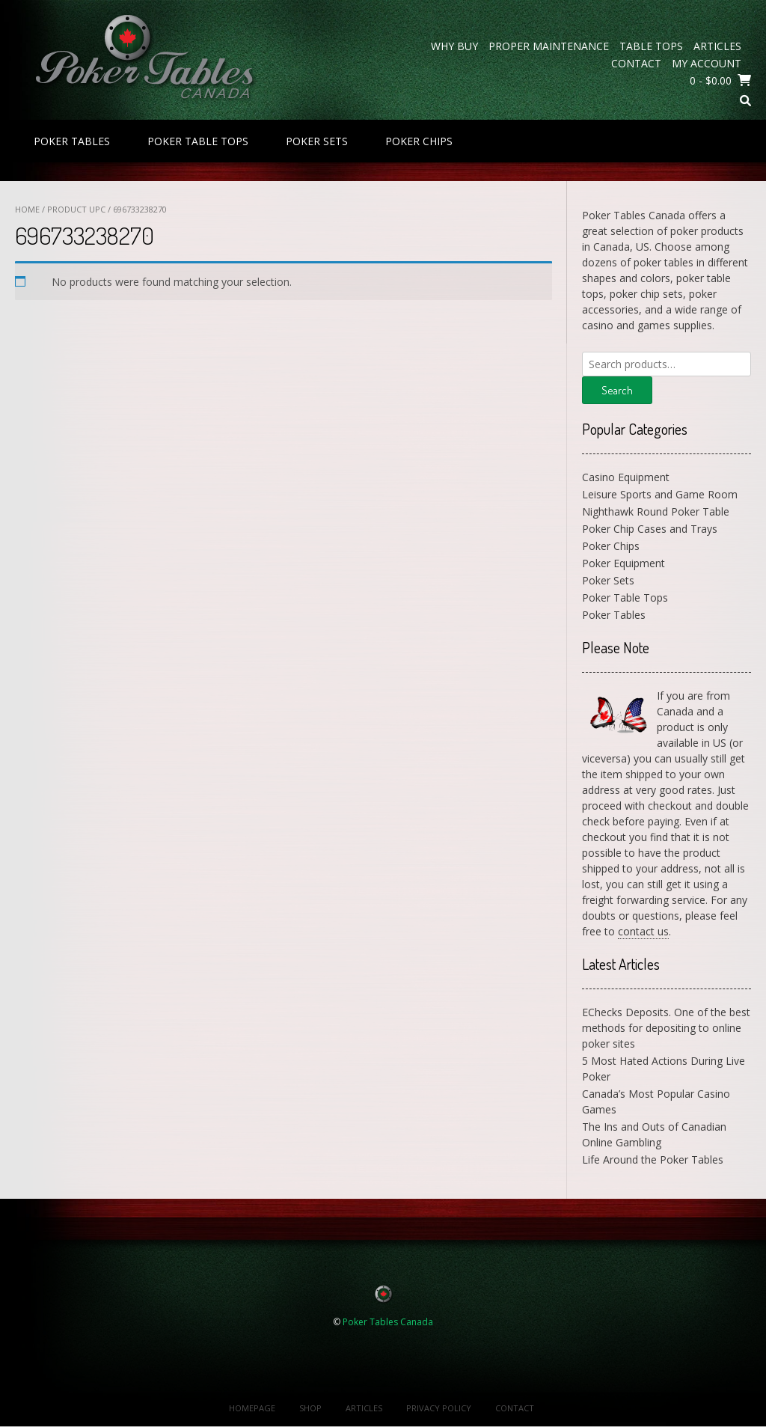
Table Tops (651, 46)
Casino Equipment (626, 477)
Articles (717, 46)
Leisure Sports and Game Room (660, 494)
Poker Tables (72, 141)
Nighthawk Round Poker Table (655, 511)
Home (27, 209)
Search (617, 390)
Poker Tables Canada (388, 1322)
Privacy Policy (438, 1408)
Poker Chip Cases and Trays (649, 529)
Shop (310, 1408)
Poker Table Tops (197, 141)
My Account (706, 63)
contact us (643, 931)
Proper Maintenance (548, 46)
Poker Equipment (623, 563)
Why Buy (454, 46)
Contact (636, 63)
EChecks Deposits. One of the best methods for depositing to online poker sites (666, 1028)
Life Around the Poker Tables (652, 1159)
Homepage (252, 1408)
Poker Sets (317, 141)
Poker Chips (419, 141)
